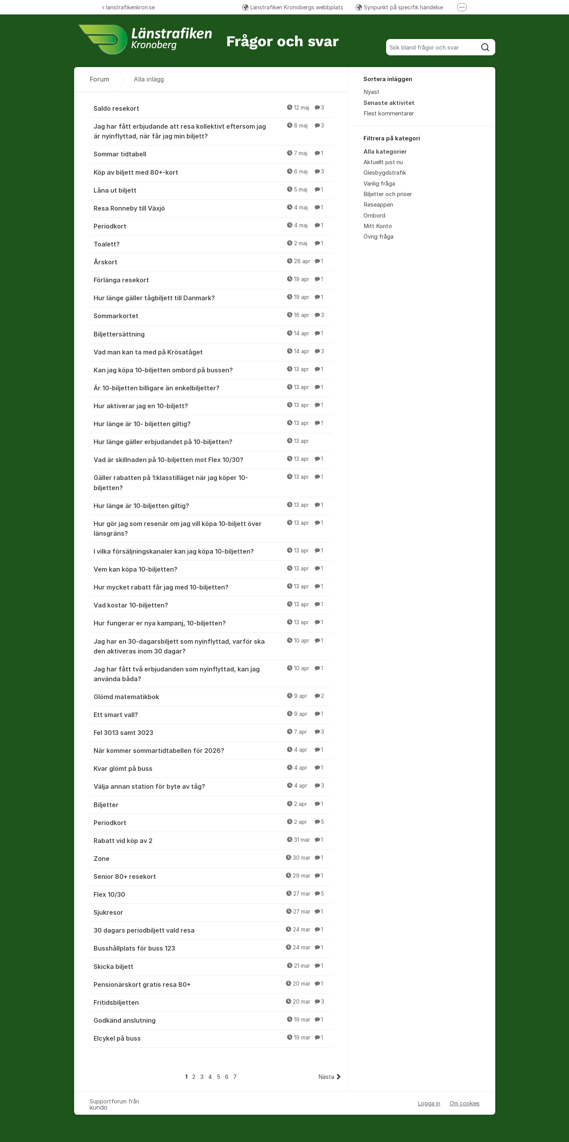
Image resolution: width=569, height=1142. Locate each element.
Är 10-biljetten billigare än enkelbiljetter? (213, 387)
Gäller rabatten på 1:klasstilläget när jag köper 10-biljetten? (213, 482)
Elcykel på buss (213, 1038)
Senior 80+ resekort (213, 876)
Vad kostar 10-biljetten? (213, 604)
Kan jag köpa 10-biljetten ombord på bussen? (213, 369)
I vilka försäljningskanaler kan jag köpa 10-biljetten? (213, 551)
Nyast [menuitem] (371, 92)
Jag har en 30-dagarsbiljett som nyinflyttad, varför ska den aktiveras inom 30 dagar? (213, 646)
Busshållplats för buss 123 (213, 948)
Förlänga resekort (213, 279)
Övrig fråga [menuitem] (378, 236)
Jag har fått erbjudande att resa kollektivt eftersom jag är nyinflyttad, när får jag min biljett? (213, 131)
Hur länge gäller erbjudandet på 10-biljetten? (213, 441)
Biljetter (213, 804)
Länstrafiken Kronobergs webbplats (292, 7)
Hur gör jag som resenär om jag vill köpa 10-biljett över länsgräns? (213, 528)
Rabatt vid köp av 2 (213, 840)
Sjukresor (213, 912)
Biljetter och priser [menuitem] (387, 194)
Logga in (429, 1103)
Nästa (326, 1076)
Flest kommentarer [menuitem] (388, 113)
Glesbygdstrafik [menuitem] (384, 172)
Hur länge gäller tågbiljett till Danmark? (213, 297)
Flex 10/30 (213, 894)
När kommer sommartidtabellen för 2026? (213, 750)
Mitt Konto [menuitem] (377, 226)
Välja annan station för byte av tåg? (213, 786)
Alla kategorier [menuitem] (385, 151)
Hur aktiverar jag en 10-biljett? (213, 405)
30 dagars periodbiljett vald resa (213, 930)
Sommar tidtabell (213, 153)
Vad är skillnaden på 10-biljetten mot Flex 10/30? (213, 459)
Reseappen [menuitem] (378, 204)
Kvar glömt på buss (213, 768)
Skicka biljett (213, 966)
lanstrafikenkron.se (128, 7)
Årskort (213, 261)
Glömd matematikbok (213, 696)
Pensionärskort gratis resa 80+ (213, 984)
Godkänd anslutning (213, 1020)
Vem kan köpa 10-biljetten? (213, 569)
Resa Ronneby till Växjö (213, 208)
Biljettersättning (213, 333)
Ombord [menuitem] (374, 215)
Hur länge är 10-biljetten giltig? (213, 505)
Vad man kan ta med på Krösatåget (213, 351)
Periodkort (213, 225)
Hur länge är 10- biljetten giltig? (213, 423)
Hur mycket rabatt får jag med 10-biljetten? (213, 587)
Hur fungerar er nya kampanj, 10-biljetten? (213, 622)
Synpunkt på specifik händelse (399, 7)
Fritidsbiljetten (213, 1002)
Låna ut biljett (213, 190)
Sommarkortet (213, 315)
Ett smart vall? (213, 714)
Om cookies (465, 1103)
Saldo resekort (213, 108)
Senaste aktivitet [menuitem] (389, 102)
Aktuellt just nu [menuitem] (383, 162)
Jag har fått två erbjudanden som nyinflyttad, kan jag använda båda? (213, 673)
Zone (213, 858)
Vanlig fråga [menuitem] (379, 183)
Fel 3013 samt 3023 (213, 732)
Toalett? (213, 243)
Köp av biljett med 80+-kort (213, 172)
